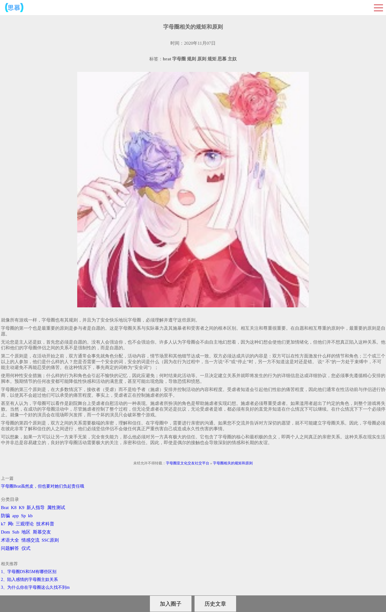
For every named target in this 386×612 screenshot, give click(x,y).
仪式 (25, 548)
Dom (5, 532)
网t (11, 523)
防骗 (5, 515)
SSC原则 (50, 540)
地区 (25, 532)
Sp (23, 515)
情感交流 (30, 540)
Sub (15, 532)
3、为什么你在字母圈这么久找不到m (35, 587)
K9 (21, 507)
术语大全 (10, 540)
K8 (13, 507)
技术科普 (45, 523)
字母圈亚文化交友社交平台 (187, 463)
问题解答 (10, 548)
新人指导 (36, 507)
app (15, 515)
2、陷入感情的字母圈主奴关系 (29, 579)
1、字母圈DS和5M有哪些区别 (28, 571)
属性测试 (56, 507)
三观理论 (25, 523)
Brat (5, 507)
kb (30, 515)
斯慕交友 (42, 532)
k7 (3, 523)
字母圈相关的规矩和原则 (233, 463)
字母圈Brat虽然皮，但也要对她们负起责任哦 (42, 486)
